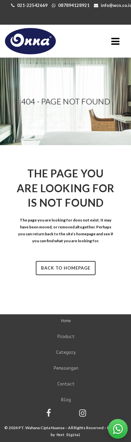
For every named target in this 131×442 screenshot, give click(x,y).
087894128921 (74, 5)
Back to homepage (65, 268)
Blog (66, 400)
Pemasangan (66, 368)
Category (66, 352)
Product (66, 336)
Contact (66, 384)
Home (66, 321)
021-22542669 (32, 5)
